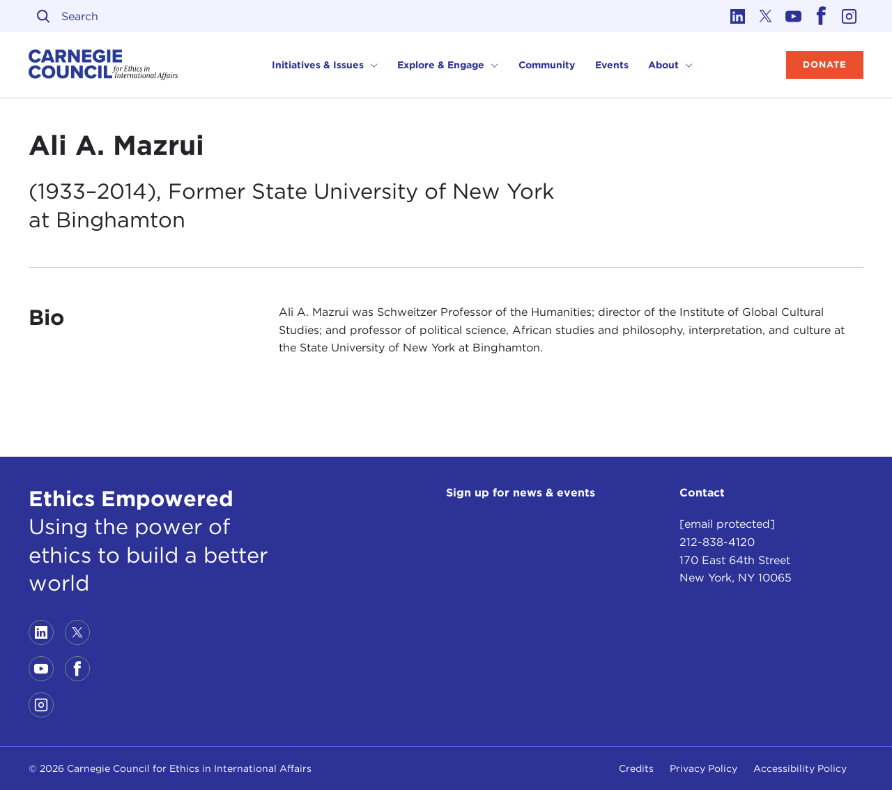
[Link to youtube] (794, 16)
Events (612, 64)
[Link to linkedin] (738, 16)
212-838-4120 (717, 542)
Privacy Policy (703, 768)
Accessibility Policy (800, 768)
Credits (636, 768)
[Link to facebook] (822, 16)
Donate (825, 64)
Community (546, 64)
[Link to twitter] (766, 16)
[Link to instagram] (849, 16)
